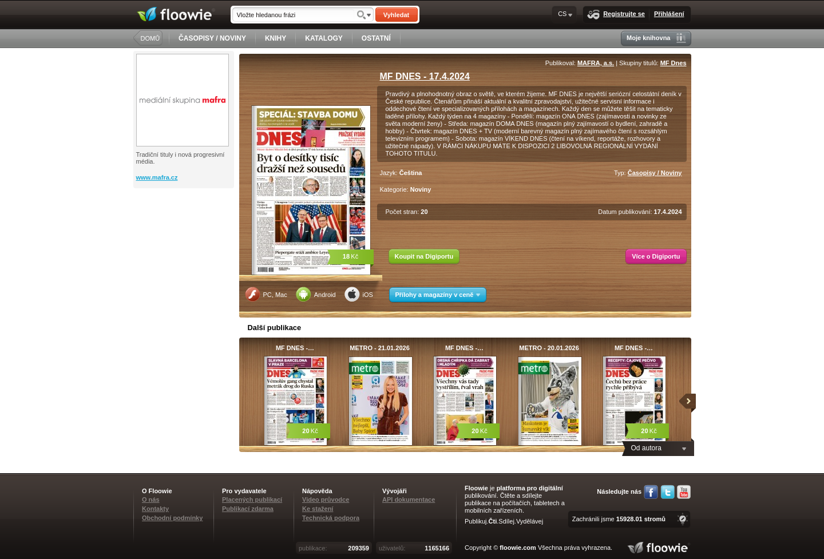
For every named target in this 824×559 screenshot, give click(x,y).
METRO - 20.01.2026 (549, 347)
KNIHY (275, 38)
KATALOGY (324, 38)
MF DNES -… (295, 347)
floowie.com (518, 547)
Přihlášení (669, 13)
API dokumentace (408, 499)
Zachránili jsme (618, 519)
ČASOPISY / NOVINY (212, 38)
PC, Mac (266, 294)
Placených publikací (252, 499)
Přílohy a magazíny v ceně (438, 294)
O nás (151, 499)
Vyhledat (396, 14)
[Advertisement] (184, 234)
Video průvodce (325, 499)
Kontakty (155, 508)
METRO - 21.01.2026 (380, 347)
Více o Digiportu (656, 256)
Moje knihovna (656, 38)
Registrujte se (616, 14)
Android (316, 294)
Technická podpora (330, 517)
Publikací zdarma (248, 508)
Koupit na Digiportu (424, 256)
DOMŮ (150, 38)
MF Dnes (673, 63)
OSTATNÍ (376, 38)
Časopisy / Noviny (655, 172)
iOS (358, 294)
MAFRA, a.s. (595, 63)
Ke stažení (317, 508)
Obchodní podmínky (172, 517)
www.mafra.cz (157, 177)
